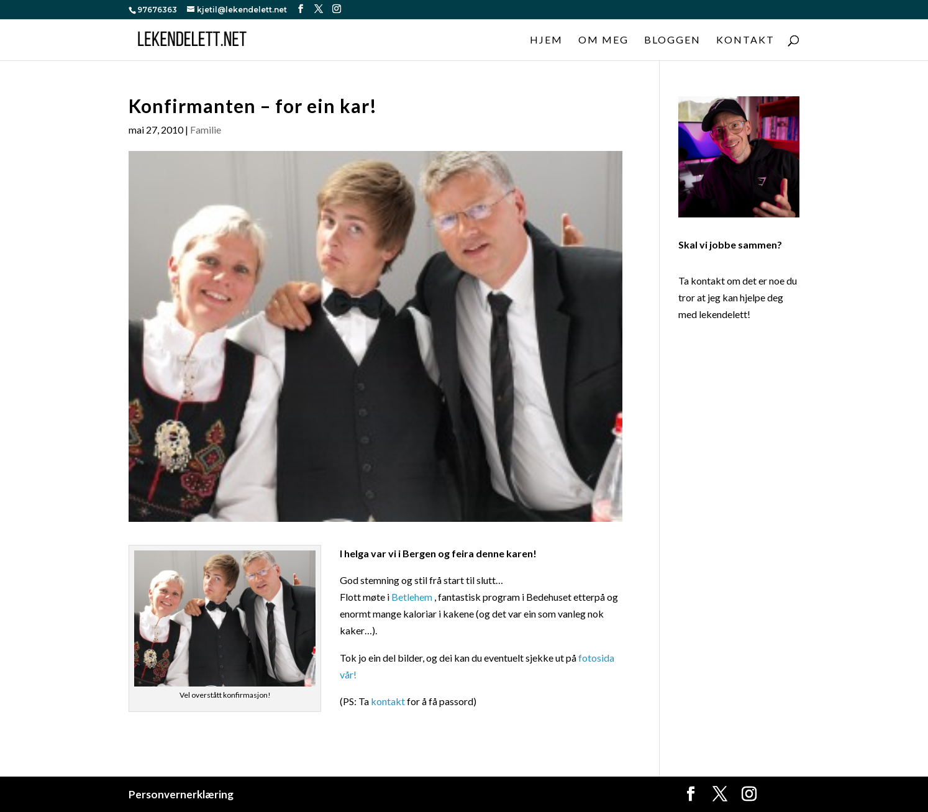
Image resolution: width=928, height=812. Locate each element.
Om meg (603, 40)
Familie (205, 129)
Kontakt (745, 40)
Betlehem (411, 597)
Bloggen (672, 40)
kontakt (388, 701)
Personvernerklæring (181, 794)
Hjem (546, 40)
